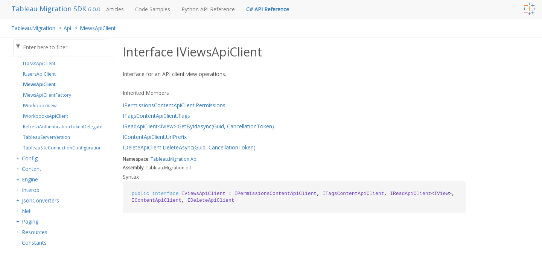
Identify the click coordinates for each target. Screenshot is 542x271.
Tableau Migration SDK (49, 8)
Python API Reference (208, 9)
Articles (115, 9)
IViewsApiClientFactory (47, 95)
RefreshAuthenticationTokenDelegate (62, 126)
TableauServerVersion (46, 137)
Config (30, 158)
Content (31, 168)
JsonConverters (40, 200)
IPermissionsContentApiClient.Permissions (174, 105)
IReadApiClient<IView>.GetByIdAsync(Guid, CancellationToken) (198, 126)
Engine (30, 179)
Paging (30, 221)
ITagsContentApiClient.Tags (156, 115)
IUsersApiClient (39, 74)
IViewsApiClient (97, 28)
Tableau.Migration (33, 28)
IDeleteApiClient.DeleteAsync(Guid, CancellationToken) (189, 147)
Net (26, 211)
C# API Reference (267, 9)
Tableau (159, 159)
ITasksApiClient (39, 63)
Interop (31, 189)
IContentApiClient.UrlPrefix (155, 136)
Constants (34, 242)
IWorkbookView (39, 105)
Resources (34, 232)
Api (67, 28)
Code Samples (152, 9)
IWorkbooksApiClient (45, 116)
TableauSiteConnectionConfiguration (62, 148)
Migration (179, 159)
